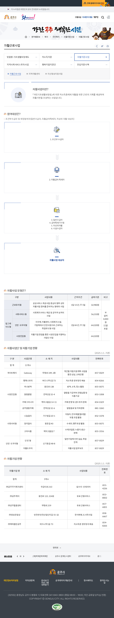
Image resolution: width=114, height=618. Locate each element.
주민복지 (56, 36)
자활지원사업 (69, 36)
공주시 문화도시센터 (63, 556)
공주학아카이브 (84, 556)
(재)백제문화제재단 (40, 556)
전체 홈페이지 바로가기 (88, 3)
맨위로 (57, 547)
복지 (46, 36)
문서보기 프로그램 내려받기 (45, 582)
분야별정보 (36, 36)
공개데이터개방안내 (63, 580)
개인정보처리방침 (11, 580)
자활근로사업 (84, 36)
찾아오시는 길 (104, 581)
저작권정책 (29, 580)
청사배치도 (88, 580)
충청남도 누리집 (104, 556)
